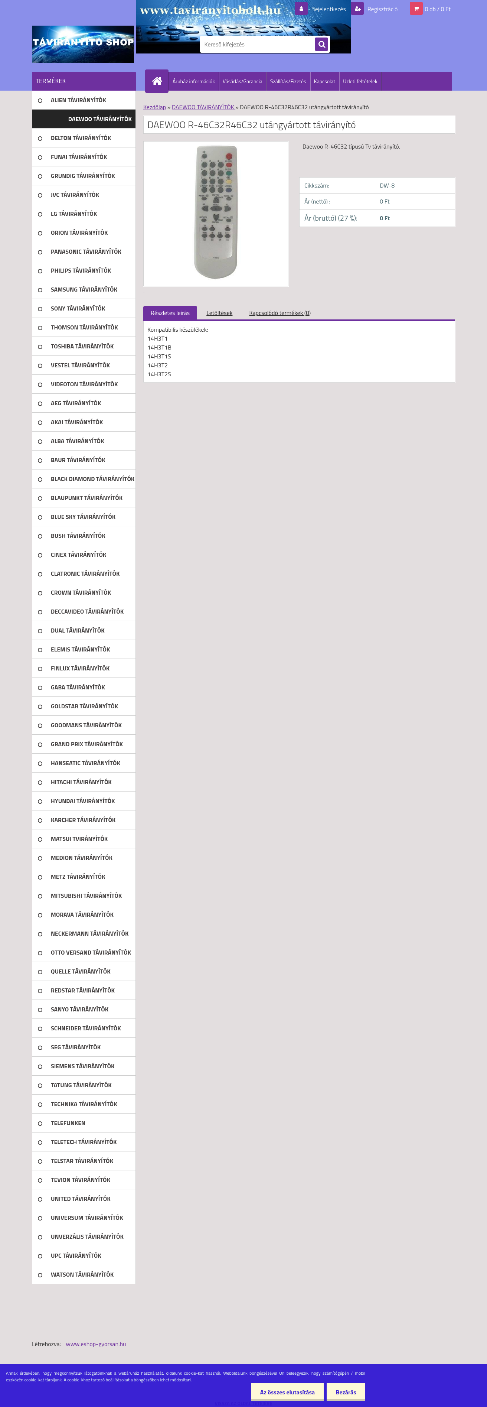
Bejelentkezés (328, 8)
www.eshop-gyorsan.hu (96, 1343)
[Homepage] (160, 81)
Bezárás (346, 1392)
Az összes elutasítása (286, 1392)
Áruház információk (194, 81)
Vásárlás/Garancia (242, 81)
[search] (321, 45)
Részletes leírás (170, 312)
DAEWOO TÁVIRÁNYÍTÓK (203, 107)
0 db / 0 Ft (438, 8)
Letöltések (219, 312)
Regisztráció (382, 8)
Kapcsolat (325, 81)
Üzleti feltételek (360, 81)
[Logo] (83, 44)
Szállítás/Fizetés (288, 81)
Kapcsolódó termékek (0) (280, 312)
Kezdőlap (154, 107)
